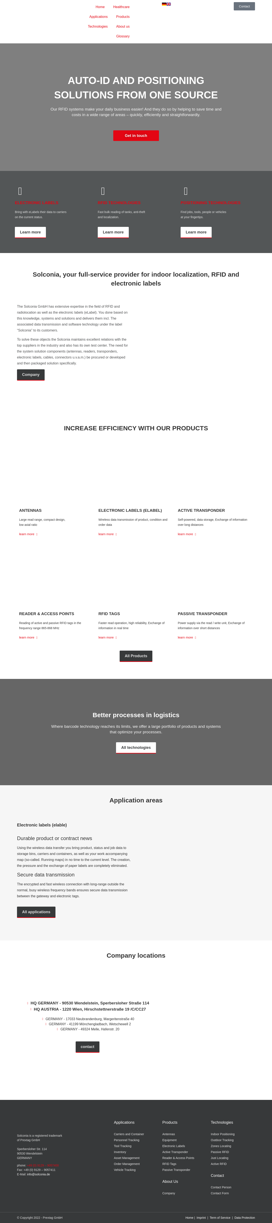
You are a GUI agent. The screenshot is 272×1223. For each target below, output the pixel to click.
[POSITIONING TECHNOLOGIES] (186, 191)
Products (123, 16)
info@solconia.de (38, 1174)
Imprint (201, 1217)
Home (100, 7)
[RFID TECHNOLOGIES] (103, 191)
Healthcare (121, 7)
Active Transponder (201, 510)
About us (123, 26)
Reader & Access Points (46, 614)
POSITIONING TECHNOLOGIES (211, 203)
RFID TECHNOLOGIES (119, 203)
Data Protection (245, 1217)
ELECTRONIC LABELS (36, 203)
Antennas (30, 510)
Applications (98, 16)
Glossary (123, 36)
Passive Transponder (202, 614)
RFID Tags (109, 614)
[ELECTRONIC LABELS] (20, 191)
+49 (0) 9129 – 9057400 (43, 1165)
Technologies (98, 26)
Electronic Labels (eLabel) (130, 510)
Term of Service (220, 1217)
